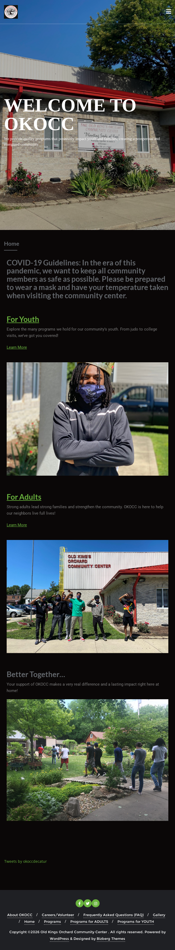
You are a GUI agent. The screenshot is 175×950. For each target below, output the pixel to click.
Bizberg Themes (111, 938)
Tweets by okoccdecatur (25, 861)
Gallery (159, 915)
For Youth (23, 319)
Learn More (17, 347)
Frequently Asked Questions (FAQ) (113, 915)
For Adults (24, 496)
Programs (52, 921)
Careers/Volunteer (58, 915)
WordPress (59, 938)
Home (29, 921)
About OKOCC (19, 915)
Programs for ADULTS (89, 921)
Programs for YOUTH (135, 921)
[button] (87, 760)
